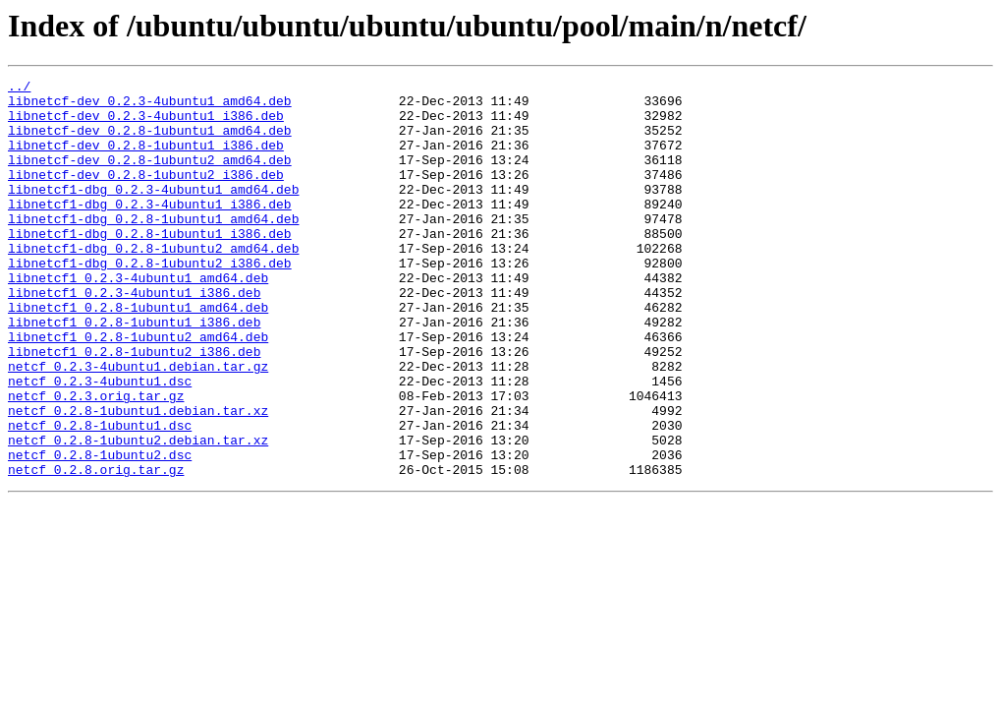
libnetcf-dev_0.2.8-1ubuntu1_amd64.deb (150, 141)
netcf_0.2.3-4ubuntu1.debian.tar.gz (138, 425)
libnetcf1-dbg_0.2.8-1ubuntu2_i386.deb (150, 301)
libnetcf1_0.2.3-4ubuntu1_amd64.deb (138, 318)
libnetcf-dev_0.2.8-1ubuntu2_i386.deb (146, 195)
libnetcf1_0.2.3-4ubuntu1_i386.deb (134, 336)
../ (19, 88)
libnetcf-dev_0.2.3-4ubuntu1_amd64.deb (150, 106)
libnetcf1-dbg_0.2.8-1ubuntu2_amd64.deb (153, 283)
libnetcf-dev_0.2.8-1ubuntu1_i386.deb (146, 159)
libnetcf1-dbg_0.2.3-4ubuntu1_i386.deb (150, 230)
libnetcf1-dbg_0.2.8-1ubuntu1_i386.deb (150, 265)
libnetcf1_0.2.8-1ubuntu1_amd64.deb (138, 354)
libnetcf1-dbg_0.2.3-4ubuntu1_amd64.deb (153, 212)
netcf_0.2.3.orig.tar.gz (96, 460)
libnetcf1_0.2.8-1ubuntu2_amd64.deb (138, 389)
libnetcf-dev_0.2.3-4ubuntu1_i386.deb (146, 124)
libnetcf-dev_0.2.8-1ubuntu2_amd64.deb (150, 177)
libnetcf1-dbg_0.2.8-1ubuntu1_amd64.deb (153, 248)
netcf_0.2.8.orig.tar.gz (96, 549)
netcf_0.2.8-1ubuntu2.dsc (100, 531)
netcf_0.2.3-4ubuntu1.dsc (100, 442)
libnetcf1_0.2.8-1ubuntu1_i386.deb (134, 372)
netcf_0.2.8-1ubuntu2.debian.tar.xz (138, 513)
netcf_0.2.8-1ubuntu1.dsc (100, 495)
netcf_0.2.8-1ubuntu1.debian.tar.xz (138, 478)
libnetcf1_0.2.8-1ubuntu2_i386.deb (134, 407)
